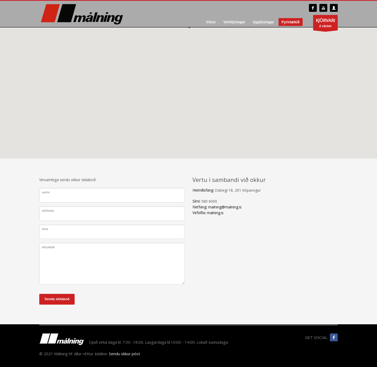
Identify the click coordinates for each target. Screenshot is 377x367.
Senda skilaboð (57, 299)
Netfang (48, 210)
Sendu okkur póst (124, 353)
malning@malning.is (225, 206)
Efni (45, 229)
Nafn (45, 192)
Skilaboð (48, 247)
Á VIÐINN (325, 23)
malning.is (215, 212)
